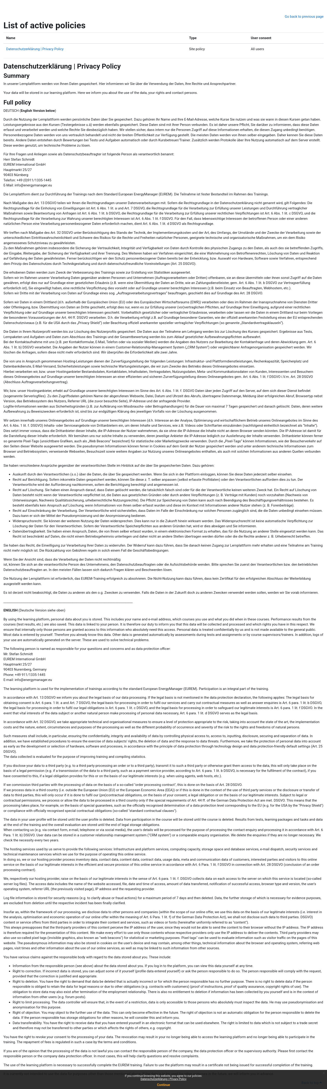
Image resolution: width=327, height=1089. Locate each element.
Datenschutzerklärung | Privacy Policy (163, 1079)
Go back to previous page (304, 16)
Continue (163, 1085)
